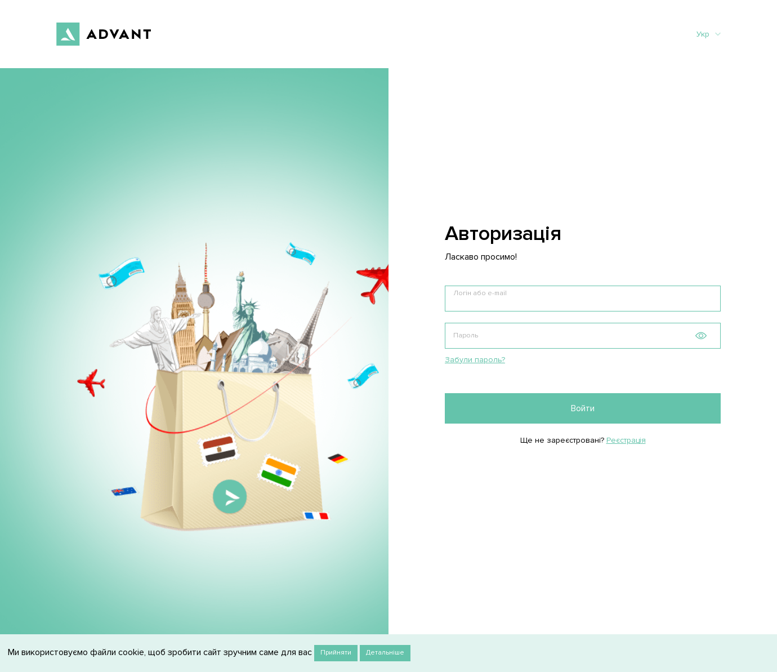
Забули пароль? (475, 359)
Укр (708, 34)
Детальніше (385, 652)
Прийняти (335, 652)
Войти (583, 408)
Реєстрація (626, 440)
